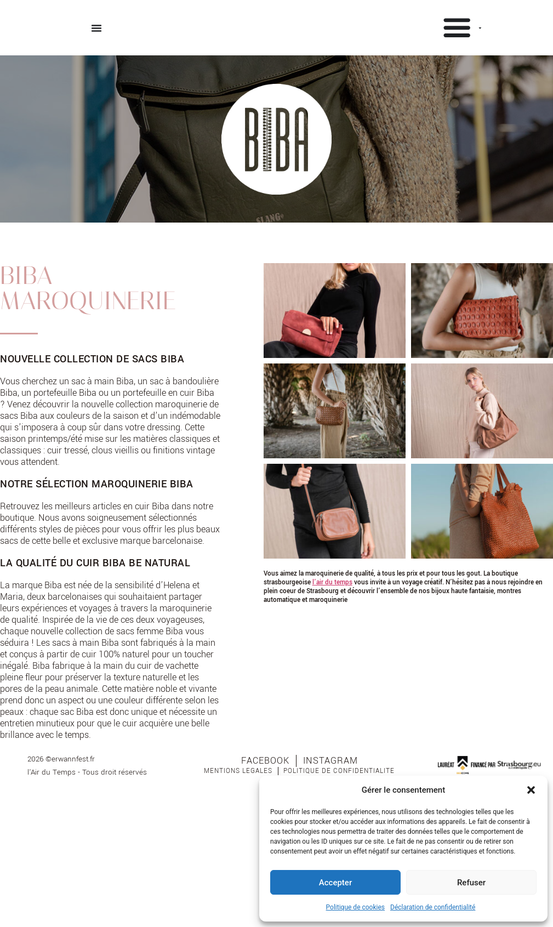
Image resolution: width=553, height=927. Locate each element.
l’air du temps (332, 580)
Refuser (471, 883)
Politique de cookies (355, 907)
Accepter (335, 883)
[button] (531, 789)
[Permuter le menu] (96, 27)
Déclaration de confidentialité (432, 907)
